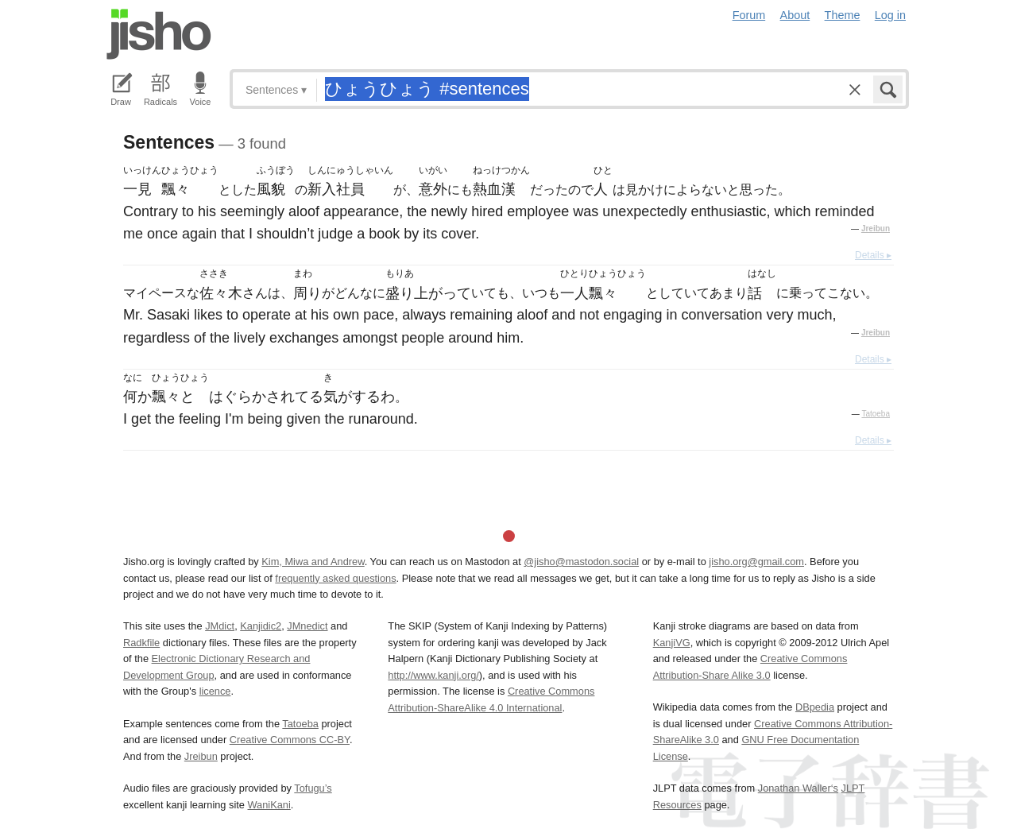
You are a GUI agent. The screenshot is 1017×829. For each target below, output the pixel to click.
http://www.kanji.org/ (433, 675)
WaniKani (269, 805)
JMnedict (307, 626)
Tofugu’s (312, 788)
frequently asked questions (335, 578)
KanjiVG (671, 643)
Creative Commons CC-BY (290, 740)
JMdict (219, 626)
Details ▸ (873, 255)
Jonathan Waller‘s (798, 788)
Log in (890, 15)
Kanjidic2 (260, 626)
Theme (842, 15)
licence (215, 691)
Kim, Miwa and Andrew (312, 562)
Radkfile (141, 643)
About (795, 15)
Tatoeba (875, 413)
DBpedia (814, 707)
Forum (749, 15)
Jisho (158, 34)
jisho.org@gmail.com (756, 562)
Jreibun (875, 228)
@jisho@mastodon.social (581, 562)
